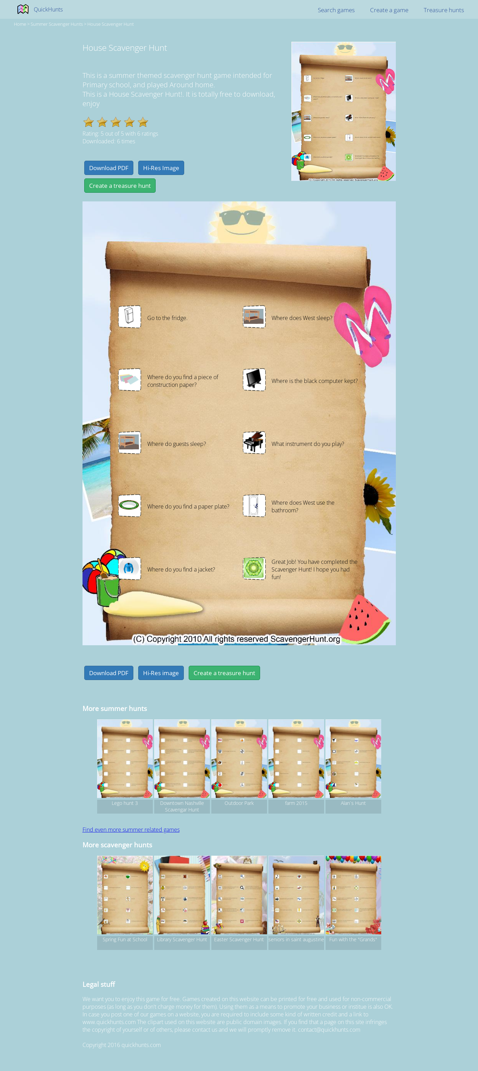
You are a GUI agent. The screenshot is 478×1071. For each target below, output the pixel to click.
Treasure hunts (444, 10)
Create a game (389, 10)
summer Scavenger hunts (57, 24)
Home (20, 24)
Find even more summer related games (131, 829)
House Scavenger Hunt (110, 24)
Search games (336, 10)
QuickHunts (48, 9)
